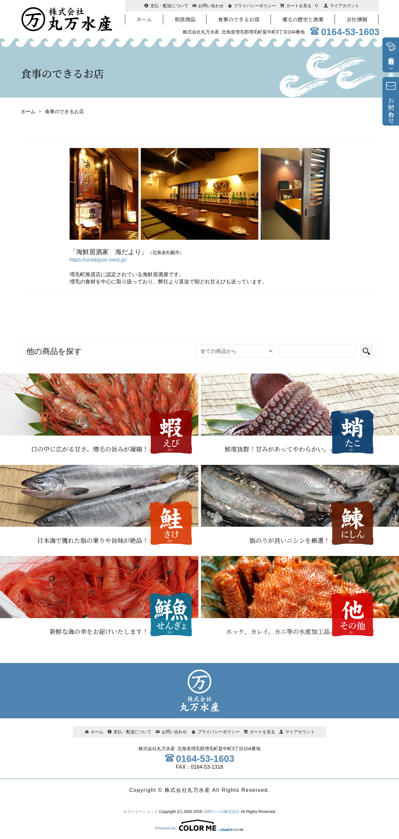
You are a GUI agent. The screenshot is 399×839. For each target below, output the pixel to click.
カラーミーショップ (140, 811)
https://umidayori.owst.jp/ (98, 260)
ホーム (28, 111)
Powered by (199, 825)
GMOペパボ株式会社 (221, 811)
